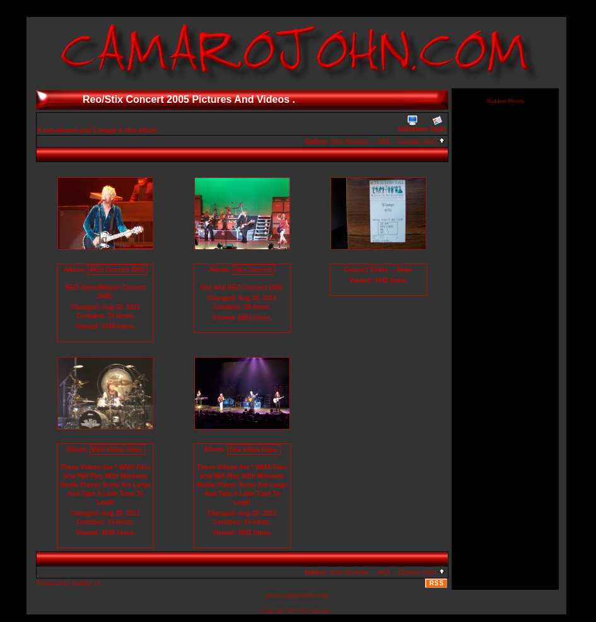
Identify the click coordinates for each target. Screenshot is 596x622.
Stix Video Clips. (253, 449)
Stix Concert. (254, 269)
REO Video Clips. (117, 449)
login (437, 123)
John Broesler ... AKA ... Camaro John (388, 141)
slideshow (412, 123)
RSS (437, 583)
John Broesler (316, 610)
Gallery (82, 583)
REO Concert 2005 (117, 269)
